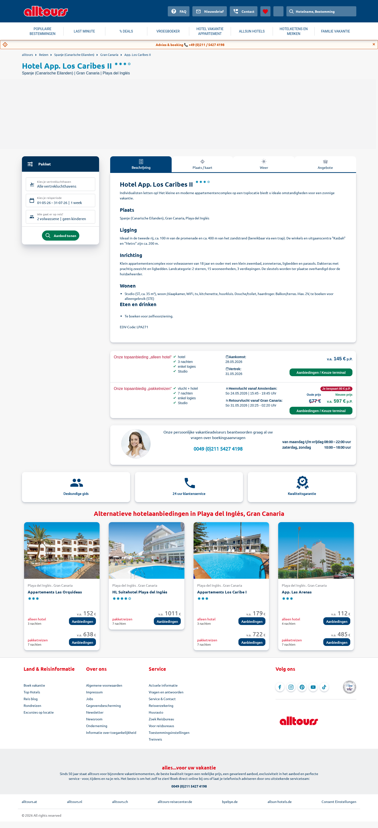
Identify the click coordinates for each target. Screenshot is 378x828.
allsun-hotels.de (280, 801)
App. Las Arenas (297, 591)
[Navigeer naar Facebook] (280, 687)
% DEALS (126, 31)
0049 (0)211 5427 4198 (218, 449)
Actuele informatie (163, 685)
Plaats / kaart (202, 164)
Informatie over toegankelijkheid (111, 732)
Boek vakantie (34, 685)
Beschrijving (141, 164)
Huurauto (156, 712)
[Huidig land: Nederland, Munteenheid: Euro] (278, 11)
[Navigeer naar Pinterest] (302, 687)
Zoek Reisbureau (161, 719)
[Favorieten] (265, 11)
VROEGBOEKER (168, 31)
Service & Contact (162, 699)
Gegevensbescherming (103, 705)
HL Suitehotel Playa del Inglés (139, 591)
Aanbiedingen (82, 621)
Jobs (89, 699)
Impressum (94, 692)
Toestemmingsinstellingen (169, 732)
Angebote (325, 164)
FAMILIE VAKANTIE (335, 31)
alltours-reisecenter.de (175, 801)
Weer (264, 164)
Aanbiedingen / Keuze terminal (321, 373)
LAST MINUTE (84, 31)
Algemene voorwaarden (104, 685)
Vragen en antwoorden (166, 692)
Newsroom (94, 719)
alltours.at (29, 801)
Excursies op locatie (39, 712)
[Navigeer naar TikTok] (324, 687)
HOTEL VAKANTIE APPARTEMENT (209, 31)
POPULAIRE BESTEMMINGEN (42, 31)
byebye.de (230, 801)
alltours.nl (74, 801)
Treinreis (155, 739)
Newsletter (94, 712)
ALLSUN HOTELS (252, 31)
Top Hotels (32, 692)
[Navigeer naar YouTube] (313, 687)
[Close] (374, 44)
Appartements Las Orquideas (55, 591)
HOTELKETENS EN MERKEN (294, 31)
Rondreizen (32, 705)
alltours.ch (120, 801)
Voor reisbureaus (161, 725)
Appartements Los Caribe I (222, 591)
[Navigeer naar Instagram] (291, 687)
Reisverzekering (161, 705)
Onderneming (96, 725)
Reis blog (31, 699)
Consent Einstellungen (339, 801)
